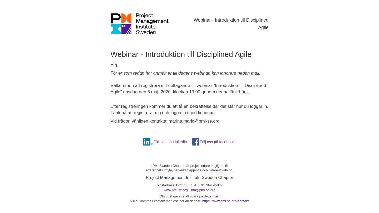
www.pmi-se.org (176, 190)
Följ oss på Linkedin (170, 142)
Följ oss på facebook (217, 142)
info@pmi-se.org (202, 190)
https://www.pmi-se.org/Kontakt (225, 201)
